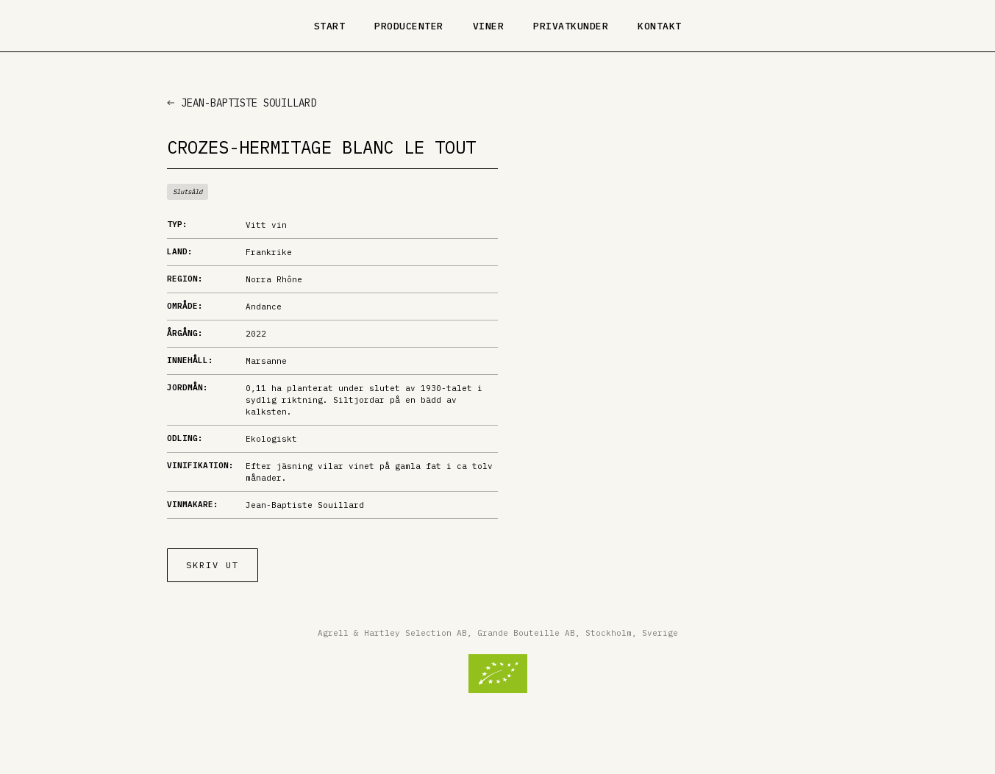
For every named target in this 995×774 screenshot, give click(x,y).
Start (330, 26)
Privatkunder (570, 26)
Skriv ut (212, 564)
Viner (488, 26)
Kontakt (660, 26)
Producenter (408, 26)
